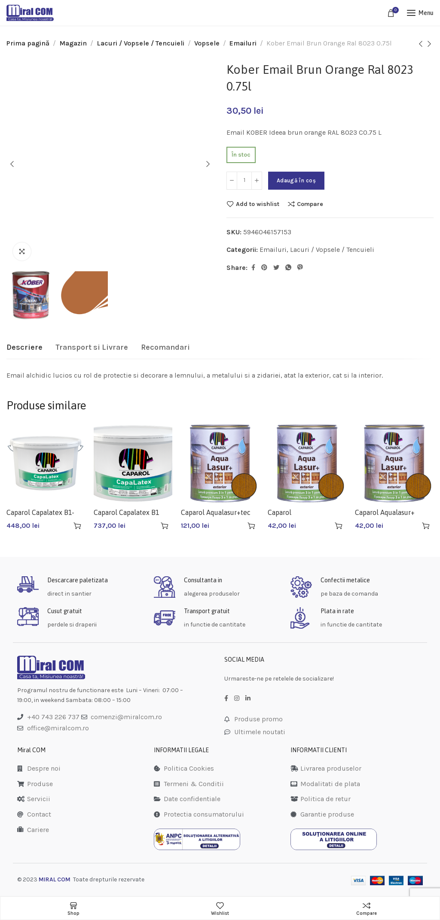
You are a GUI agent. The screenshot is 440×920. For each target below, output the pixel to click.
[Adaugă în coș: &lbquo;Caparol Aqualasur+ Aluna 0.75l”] (426, 525)
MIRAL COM (54, 879)
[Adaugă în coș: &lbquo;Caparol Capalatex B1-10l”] (77, 525)
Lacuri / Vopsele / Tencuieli (140, 43)
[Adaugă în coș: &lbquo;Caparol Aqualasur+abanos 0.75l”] (338, 525)
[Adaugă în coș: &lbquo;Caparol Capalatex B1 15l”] (164, 525)
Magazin (73, 43)
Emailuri (243, 43)
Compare (310, 203)
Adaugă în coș (296, 180)
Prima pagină (27, 43)
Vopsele (207, 43)
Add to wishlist (257, 203)
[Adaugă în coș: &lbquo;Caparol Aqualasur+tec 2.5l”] (251, 525)
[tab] (24, 347)
